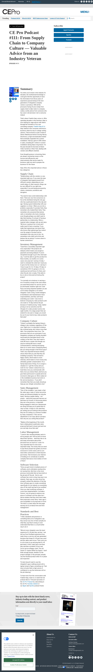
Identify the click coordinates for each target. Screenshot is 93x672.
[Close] (33, 635)
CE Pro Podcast (28, 582)
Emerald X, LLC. (70, 663)
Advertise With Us (50, 637)
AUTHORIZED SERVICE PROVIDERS (48, 666)
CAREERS (36, 666)
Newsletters (49, 644)
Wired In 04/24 (26, 18)
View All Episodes (17, 26)
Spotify (31, 586)
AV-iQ (28, 1)
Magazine (48, 642)
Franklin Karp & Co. (39, 126)
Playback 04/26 (15, 18)
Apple (24, 586)
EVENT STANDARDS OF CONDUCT (66, 666)
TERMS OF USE (70, 667)
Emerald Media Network (9, 1)
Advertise (21, 1)
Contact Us (71, 653)
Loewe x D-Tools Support (57, 18)
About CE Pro (49, 640)
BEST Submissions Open (40, 18)
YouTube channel (32, 584)
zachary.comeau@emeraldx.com (76, 643)
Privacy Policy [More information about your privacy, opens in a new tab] (11, 656)
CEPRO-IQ (48, 646)
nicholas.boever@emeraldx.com (76, 650)
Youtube (68, 40)
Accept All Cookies (18, 660)
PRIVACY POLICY (78, 667)
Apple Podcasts (68, 30)
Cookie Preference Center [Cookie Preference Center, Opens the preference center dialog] (18, 665)
